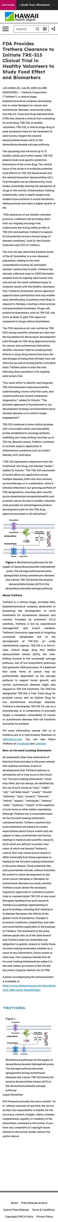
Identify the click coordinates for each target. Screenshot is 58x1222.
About (14, 1202)
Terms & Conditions (43, 1209)
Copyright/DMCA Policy (19, 1216)
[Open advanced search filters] (45, 28)
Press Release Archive (34, 1202)
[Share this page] (53, 29)
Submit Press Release (16, 1209)
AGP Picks (8, 5)
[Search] (24, 28)
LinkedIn (40, 743)
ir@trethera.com (12, 739)
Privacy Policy (44, 1216)
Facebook (23, 743)
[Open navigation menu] (5, 29)
